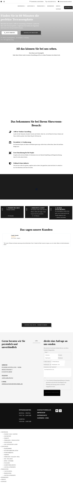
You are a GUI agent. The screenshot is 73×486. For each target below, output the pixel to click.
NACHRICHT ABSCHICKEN (52, 392)
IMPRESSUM (41, 412)
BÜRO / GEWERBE (8, 460)
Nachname (60, 358)
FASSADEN (7, 463)
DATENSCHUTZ (42, 415)
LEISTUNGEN (4, 446)
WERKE (39, 420)
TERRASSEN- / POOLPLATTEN (11, 440)
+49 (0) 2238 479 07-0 (7, 378)
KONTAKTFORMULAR (44, 410)
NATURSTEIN (7, 436)
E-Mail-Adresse (48, 361)
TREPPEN (6, 454)
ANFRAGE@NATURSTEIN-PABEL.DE (12, 384)
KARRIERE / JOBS (43, 418)
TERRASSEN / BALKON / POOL (12, 456)
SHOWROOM (68, 7)
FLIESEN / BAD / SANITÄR (10, 434)
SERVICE (3, 479)
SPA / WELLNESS (8, 458)
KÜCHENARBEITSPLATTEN (11, 450)
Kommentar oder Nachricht (50, 367)
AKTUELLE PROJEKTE (10, 467)
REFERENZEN (4, 477)
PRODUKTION (4, 469)
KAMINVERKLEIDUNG (10, 465)
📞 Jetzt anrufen (9, 32)
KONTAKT (3, 481)
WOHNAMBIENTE (8, 452)
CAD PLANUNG (8, 471)
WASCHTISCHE (8, 442)
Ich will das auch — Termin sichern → (36, 324)
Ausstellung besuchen (31, 32)
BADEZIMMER (8, 448)
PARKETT (6, 438)
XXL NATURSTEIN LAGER (10, 444)
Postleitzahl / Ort (47, 364)
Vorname (60, 355)
